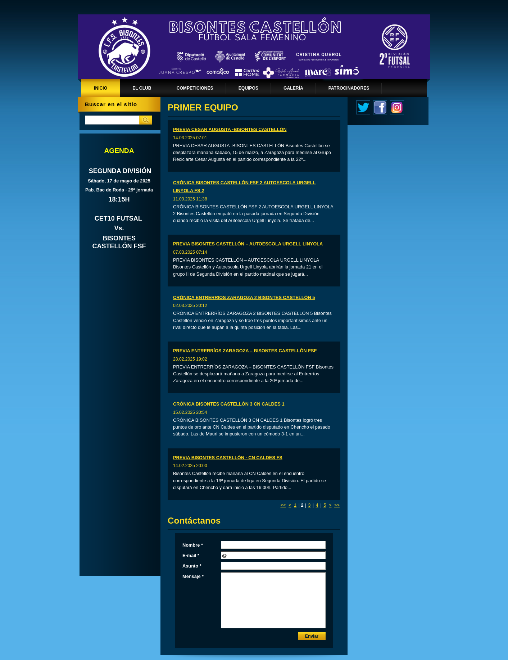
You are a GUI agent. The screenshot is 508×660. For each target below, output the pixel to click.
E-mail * (190, 555)
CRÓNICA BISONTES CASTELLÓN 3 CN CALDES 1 (229, 404)
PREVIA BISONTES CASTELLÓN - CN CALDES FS (227, 457)
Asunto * (191, 566)
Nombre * (192, 545)
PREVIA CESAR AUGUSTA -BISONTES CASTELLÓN (229, 129)
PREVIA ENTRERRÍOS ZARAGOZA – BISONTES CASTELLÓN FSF (245, 350)
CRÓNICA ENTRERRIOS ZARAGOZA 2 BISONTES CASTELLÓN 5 (244, 297)
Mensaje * (193, 576)
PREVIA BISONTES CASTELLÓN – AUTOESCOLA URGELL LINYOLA (248, 244)
